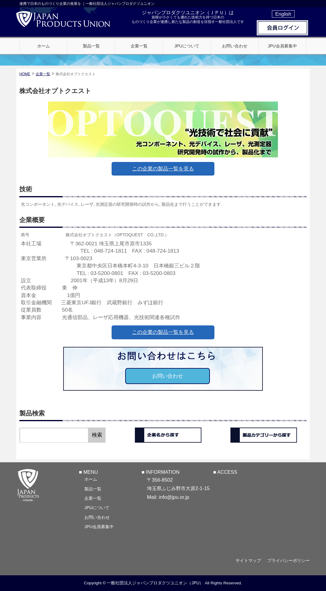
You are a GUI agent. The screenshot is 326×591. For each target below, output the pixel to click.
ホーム (90, 479)
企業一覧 (92, 498)
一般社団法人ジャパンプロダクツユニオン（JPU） (155, 582)
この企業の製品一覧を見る (163, 169)
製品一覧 (92, 488)
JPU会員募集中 (99, 526)
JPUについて (96, 507)
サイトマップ (248, 560)
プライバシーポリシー (288, 560)
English (283, 14)
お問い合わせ (167, 376)
